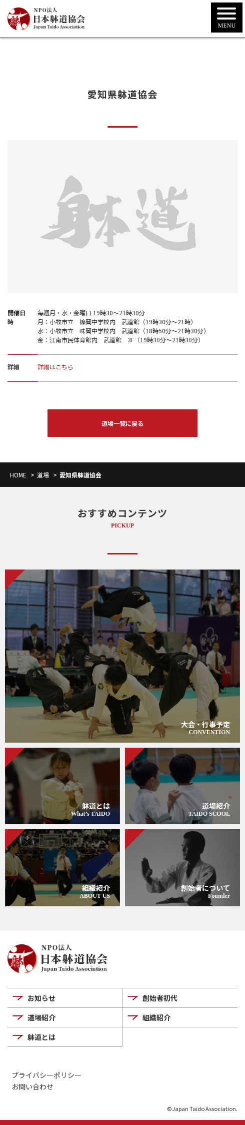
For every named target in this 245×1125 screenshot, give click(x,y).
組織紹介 (156, 1017)
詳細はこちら (56, 366)
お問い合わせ (33, 1086)
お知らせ (42, 998)
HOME (18, 474)
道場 (43, 474)
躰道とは (42, 1037)
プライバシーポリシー (47, 1075)
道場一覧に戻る (123, 423)
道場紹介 (42, 1017)
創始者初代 (160, 998)
